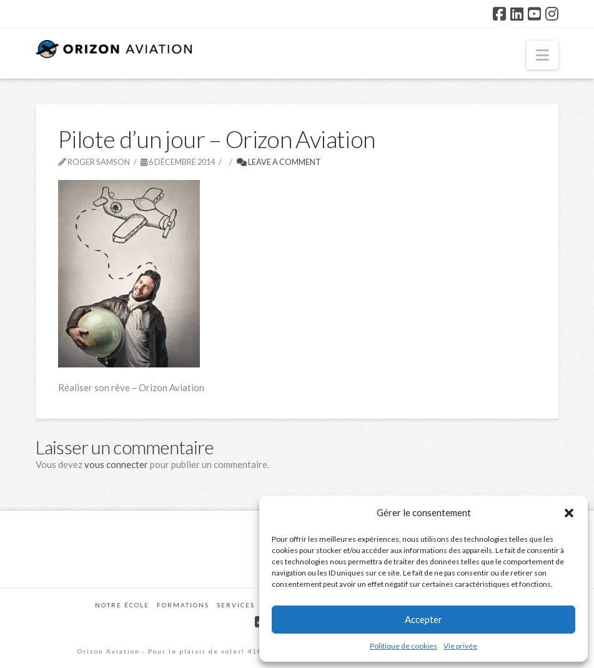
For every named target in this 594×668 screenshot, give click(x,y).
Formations (183, 605)
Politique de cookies (403, 646)
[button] (569, 513)
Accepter (423, 619)
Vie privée (460, 646)
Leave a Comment (279, 162)
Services (236, 605)
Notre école (122, 605)
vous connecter (116, 464)
